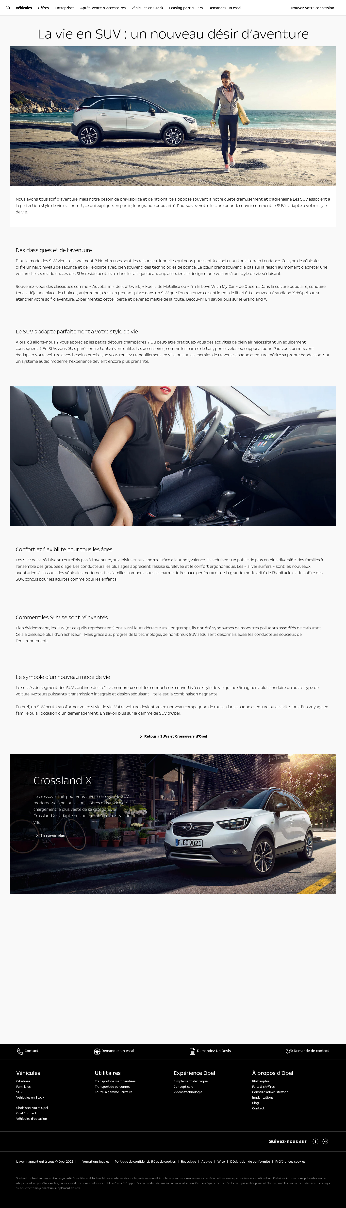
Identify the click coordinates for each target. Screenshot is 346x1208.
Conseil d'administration (270, 1092)
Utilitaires (108, 1073)
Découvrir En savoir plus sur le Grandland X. (226, 299)
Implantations (262, 1097)
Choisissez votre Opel (32, 1108)
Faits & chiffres (263, 1087)
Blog (255, 1103)
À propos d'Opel (272, 1073)
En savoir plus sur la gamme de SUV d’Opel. (140, 713)
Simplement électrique (191, 1081)
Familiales (23, 1087)
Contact (258, 1108)
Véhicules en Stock (30, 1097)
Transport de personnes (112, 1087)
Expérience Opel (194, 1073)
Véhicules (28, 1073)
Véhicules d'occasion (31, 1119)
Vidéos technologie (188, 1092)
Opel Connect (26, 1113)
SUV (19, 1092)
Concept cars (183, 1087)
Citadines (23, 1081)
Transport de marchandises (115, 1081)
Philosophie (260, 1081)
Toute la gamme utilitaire (113, 1092)
